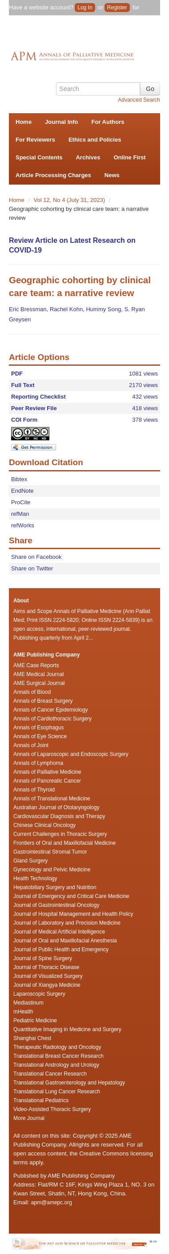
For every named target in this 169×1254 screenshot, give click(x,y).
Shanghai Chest (32, 1038)
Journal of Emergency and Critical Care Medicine (71, 896)
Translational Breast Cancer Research (58, 1056)
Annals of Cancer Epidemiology (50, 710)
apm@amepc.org (51, 1202)
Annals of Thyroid (34, 790)
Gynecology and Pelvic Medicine (51, 869)
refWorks (22, 525)
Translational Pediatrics (40, 1100)
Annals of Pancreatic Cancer (47, 781)
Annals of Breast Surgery (42, 701)
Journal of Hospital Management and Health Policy (73, 914)
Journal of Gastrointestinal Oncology (56, 905)
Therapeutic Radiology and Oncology (57, 1047)
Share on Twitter (32, 568)
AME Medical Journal (38, 674)
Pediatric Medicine (35, 1020)
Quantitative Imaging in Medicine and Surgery (67, 1029)
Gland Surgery (30, 861)
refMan (20, 513)
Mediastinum (28, 1003)
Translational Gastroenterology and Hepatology (69, 1083)
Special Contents (39, 157)
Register (117, 7)
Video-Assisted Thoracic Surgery (52, 1109)
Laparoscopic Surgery (39, 994)
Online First (129, 157)
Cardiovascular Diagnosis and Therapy (59, 816)
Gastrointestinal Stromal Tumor (50, 852)
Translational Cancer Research (50, 1074)
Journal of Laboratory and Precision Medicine (67, 923)
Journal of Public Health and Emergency (61, 949)
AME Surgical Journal (38, 683)
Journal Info (61, 122)
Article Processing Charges (53, 175)
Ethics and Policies (94, 139)
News (112, 175)
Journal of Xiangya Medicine (46, 985)
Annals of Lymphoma (38, 763)
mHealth (23, 1012)
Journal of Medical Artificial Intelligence (59, 932)
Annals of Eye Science (40, 736)
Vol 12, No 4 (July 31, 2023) (70, 200)
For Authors (108, 122)
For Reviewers (35, 139)
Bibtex (19, 479)
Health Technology (35, 878)
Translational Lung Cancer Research (56, 1091)
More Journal (28, 1118)
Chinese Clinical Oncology (44, 825)
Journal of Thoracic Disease (46, 967)
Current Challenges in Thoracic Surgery (60, 834)
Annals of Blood (32, 692)
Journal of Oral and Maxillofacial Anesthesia (65, 941)
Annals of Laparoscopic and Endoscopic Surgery (71, 754)
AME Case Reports (36, 665)
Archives (88, 157)
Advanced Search (139, 100)
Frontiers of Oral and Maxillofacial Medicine (64, 843)
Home (24, 122)
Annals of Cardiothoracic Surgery (52, 719)
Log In (84, 7)
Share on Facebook (36, 557)
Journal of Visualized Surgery (48, 976)
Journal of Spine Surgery (42, 958)
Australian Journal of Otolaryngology (56, 807)
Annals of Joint (30, 745)
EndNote (22, 490)
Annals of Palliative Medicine (47, 772)
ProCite (20, 502)
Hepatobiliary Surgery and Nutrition (55, 887)
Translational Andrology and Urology (56, 1065)
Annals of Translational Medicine (51, 798)
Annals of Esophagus (38, 727)
